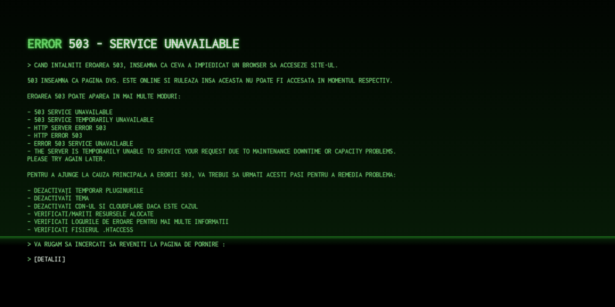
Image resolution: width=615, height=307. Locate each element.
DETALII (50, 259)
